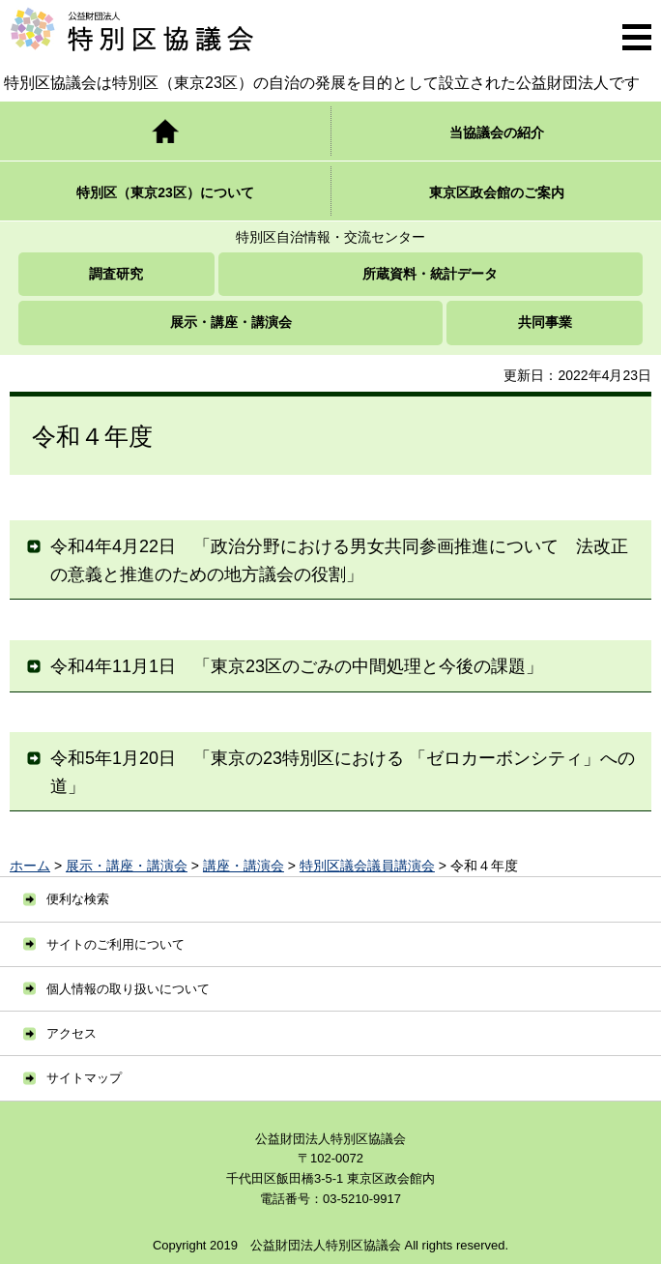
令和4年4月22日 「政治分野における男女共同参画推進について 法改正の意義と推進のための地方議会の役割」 (339, 560)
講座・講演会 (243, 865)
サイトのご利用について (115, 944)
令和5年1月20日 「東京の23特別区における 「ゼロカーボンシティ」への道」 (342, 772)
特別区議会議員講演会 (367, 865)
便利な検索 (77, 899)
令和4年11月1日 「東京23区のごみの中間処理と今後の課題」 (296, 666)
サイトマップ (84, 1078)
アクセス (71, 1033)
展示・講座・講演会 (126, 865)
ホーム (30, 865)
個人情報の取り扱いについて (128, 989)
